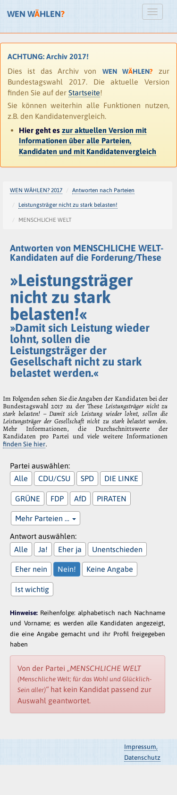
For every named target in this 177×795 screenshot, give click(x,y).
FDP (57, 498)
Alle (21, 478)
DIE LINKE (121, 478)
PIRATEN (111, 498)
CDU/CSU (54, 478)
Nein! (67, 569)
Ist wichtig (32, 589)
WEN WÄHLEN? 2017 (36, 190)
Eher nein (31, 569)
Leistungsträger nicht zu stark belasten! (68, 205)
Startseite (84, 92)
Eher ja (70, 549)
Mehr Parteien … (45, 518)
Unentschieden (117, 549)
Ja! (43, 549)
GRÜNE (27, 498)
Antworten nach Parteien (103, 190)
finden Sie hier (24, 444)
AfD (80, 498)
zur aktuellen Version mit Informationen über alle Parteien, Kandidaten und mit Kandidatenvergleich (87, 141)
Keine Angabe (109, 569)
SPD (87, 478)
